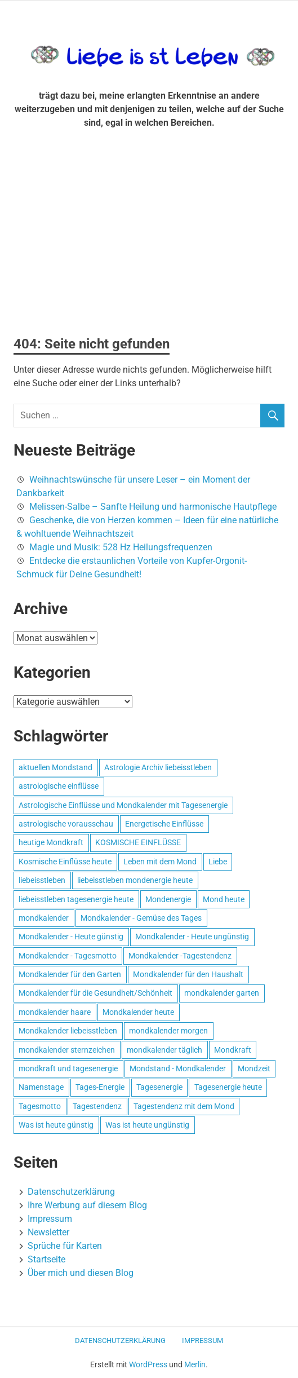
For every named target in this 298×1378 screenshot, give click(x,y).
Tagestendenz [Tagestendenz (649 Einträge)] (97, 1106)
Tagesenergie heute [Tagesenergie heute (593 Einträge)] (228, 1087)
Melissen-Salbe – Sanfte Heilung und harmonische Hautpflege (153, 506)
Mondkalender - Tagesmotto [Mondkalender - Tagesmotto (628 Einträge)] (68, 955)
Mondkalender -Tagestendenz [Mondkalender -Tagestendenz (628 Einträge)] (180, 955)
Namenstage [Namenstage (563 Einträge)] (41, 1087)
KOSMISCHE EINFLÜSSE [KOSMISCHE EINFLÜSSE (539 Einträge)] (138, 842)
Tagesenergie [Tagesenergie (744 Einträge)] (159, 1087)
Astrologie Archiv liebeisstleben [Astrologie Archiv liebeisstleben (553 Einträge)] (158, 767)
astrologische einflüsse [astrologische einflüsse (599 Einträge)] (59, 785)
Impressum (50, 1218)
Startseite (46, 1259)
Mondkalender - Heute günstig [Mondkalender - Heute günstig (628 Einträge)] (71, 936)
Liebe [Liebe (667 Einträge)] (217, 861)
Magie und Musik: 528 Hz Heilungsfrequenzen (120, 547)
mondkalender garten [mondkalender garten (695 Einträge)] (221, 992)
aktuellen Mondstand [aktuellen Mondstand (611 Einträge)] (55, 767)
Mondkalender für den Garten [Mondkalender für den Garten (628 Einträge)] (70, 974)
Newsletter (48, 1232)
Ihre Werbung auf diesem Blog (87, 1205)
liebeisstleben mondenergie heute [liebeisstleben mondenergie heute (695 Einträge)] (135, 880)
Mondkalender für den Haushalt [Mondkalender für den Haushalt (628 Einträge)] (188, 974)
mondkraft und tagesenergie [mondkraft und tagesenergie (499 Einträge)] (68, 1068)
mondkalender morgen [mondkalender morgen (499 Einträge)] (168, 1030)
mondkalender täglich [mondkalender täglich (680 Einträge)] (164, 1049)
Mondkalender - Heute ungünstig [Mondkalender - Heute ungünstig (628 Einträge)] (192, 936)
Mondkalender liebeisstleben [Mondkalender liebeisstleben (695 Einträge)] (68, 1030)
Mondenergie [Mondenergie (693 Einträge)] (168, 899)
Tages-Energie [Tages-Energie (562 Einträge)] (99, 1087)
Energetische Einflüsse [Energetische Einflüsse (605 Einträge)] (164, 823)
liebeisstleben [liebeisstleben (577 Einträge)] (42, 880)
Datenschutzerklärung (71, 1191)
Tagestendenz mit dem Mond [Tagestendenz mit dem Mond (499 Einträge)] (184, 1106)
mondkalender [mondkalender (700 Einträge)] (44, 917)
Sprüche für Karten (65, 1245)
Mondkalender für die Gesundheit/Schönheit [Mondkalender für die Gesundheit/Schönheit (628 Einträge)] (95, 992)
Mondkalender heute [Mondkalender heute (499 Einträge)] (138, 1012)
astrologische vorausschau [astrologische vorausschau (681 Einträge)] (66, 823)
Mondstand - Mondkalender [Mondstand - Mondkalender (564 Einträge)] (178, 1068)
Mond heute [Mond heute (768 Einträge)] (223, 899)
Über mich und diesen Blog (81, 1272)
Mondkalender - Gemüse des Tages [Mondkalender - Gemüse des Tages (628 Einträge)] (141, 917)
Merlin (195, 1364)
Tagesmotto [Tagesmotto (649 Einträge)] (40, 1106)
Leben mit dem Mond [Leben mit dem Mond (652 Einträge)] (160, 861)
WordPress (148, 1364)
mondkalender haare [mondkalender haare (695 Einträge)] (55, 1012)
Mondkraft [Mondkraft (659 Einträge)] (232, 1049)
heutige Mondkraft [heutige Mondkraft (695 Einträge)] (51, 842)
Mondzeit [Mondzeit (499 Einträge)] (254, 1068)
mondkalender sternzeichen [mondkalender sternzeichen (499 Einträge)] (67, 1049)
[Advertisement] (149, 237)
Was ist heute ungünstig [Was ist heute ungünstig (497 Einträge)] (147, 1124)
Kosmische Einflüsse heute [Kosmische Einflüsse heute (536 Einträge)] (65, 861)
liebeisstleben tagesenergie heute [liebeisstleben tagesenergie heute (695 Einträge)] (76, 899)
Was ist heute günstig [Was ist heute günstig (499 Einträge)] (56, 1124)
